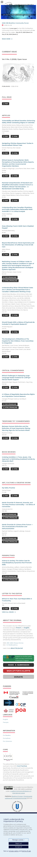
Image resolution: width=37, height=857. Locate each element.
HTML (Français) (11, 280)
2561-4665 (10, 643)
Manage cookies (18, 840)
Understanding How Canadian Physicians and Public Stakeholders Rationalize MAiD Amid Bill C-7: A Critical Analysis (17, 209)
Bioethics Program (17, 796)
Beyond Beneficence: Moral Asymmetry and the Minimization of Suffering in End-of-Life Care (18, 245)
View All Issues (8, 612)
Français (5, 722)
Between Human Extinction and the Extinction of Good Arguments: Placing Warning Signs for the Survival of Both (16, 428)
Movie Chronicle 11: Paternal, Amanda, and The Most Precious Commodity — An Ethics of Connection (18, 504)
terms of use (26, 851)
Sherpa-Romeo (18, 643)
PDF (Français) (10, 277)
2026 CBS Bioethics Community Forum (15, 23)
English (5, 719)
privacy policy (14, 851)
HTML (15, 136)
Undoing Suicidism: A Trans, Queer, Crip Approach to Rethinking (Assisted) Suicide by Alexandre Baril (18, 459)
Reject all (18, 843)
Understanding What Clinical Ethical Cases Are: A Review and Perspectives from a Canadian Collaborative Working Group (17, 289)
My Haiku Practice (8, 488)
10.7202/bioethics (11, 645)
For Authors (6, 738)
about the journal (17, 648)
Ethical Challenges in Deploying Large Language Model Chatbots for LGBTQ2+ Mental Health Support (16, 377)
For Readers (7, 735)
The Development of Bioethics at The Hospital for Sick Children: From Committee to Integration (17, 341)
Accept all (18, 847)
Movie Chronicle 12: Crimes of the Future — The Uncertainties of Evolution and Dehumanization (17, 526)
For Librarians (7, 741)
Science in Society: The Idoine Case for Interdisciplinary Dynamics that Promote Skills (17, 563)
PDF (6, 103)
